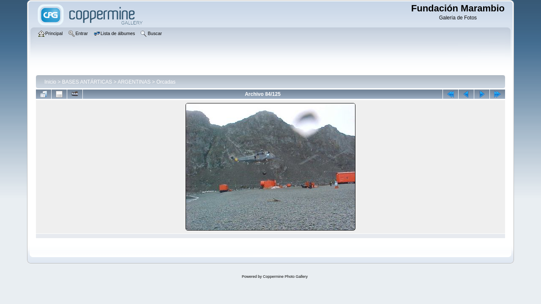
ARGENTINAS (133, 82)
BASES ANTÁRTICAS (87, 82)
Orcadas (165, 82)
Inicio (50, 82)
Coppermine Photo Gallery (285, 276)
